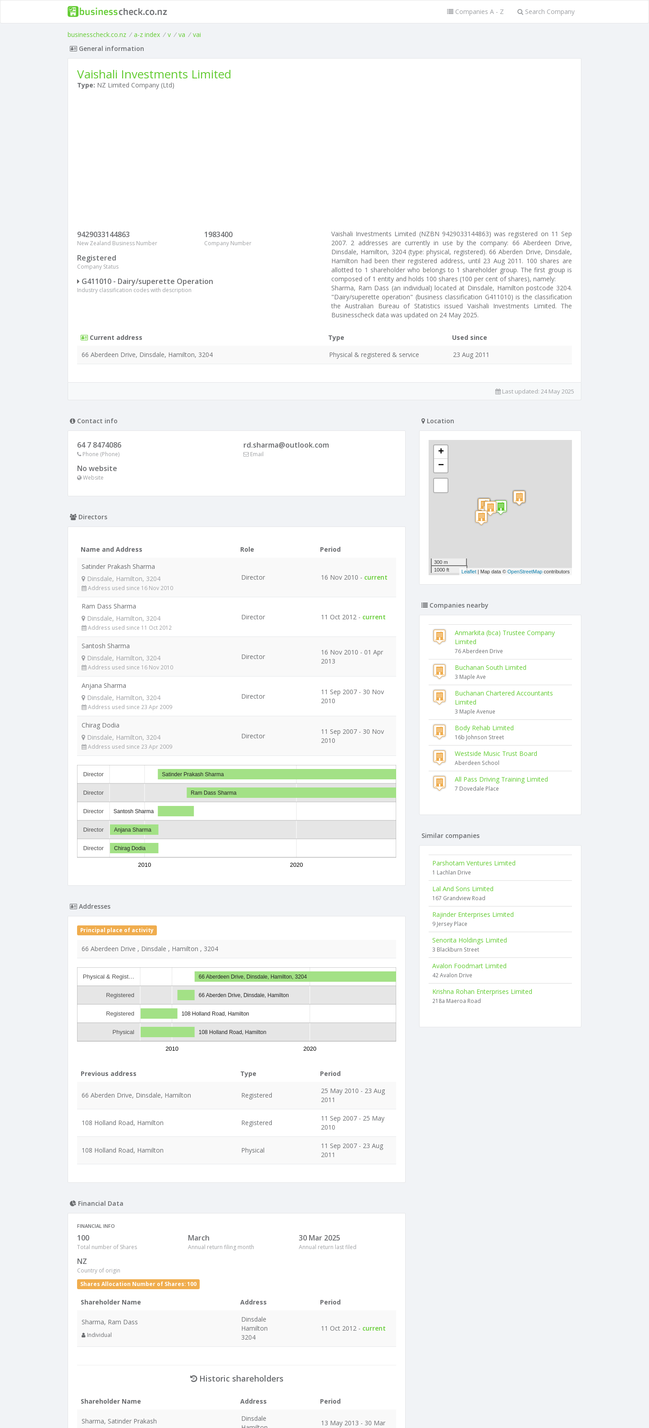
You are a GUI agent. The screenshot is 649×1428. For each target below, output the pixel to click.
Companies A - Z (475, 11)
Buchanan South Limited (490, 667)
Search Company (546, 11)
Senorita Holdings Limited (469, 940)
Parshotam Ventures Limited (474, 863)
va (181, 34)
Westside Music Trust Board (496, 753)
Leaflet (469, 571)
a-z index (147, 34)
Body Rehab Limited (484, 727)
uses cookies (273, 1410)
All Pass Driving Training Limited (501, 779)
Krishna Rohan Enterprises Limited (482, 991)
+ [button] (441, 452)
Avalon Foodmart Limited (469, 965)
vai (197, 34)
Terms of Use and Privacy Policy (324, 1403)
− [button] (441, 465)
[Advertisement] (324, 162)
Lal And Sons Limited (463, 888)
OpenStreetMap (525, 571)
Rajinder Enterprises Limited (473, 914)
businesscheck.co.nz (97, 34)
